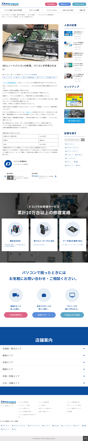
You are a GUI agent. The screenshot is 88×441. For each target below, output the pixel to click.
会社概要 (69, 411)
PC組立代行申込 (79, 4)
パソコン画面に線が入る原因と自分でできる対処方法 (78, 75)
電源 (76, 162)
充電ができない (52, 77)
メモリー (68, 162)
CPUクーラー (69, 165)
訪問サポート (65, 4)
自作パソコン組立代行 (45, 408)
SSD (78, 165)
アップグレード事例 (24, 405)
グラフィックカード (71, 151)
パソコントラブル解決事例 (45, 15)
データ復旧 (42, 405)
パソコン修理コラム (24, 408)
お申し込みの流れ (68, 10)
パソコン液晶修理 (44, 402)
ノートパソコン (8, 77)
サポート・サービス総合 (74, 405)
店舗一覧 (82, 10)
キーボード (69, 154)
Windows (78, 154)
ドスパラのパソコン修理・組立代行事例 (13, 15)
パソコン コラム (52, 10)
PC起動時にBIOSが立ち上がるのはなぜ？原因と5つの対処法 (78, 54)
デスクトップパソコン (72, 147)
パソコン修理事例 (23, 402)
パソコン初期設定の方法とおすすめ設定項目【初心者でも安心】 (78, 43)
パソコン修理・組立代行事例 (13, 10)
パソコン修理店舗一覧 (73, 402)
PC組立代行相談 (72, 314)
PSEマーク (29, 112)
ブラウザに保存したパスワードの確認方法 (78, 64)
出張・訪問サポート (44, 411)
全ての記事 (31, 15)
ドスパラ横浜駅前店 (29, 77)
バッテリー (41, 77)
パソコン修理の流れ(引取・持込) (27, 416)
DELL (18, 77)
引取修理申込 (51, 4)
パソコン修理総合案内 (24, 411)
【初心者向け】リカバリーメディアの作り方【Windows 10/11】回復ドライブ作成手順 (78, 33)
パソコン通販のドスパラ (74, 408)
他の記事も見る (74, 121)
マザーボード (69, 144)
